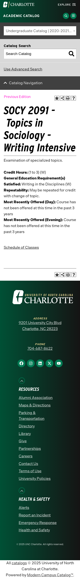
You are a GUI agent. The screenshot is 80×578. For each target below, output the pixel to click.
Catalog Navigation (25, 83)
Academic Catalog (21, 16)
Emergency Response (38, 523)
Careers (26, 456)
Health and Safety (34, 530)
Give (23, 441)
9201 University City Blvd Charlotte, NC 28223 (40, 326)
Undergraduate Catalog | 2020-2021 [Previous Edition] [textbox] (41, 31)
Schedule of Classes (21, 247)
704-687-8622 (40, 348)
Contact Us (28, 463)
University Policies (35, 478)
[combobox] (40, 30)
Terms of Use (30, 471)
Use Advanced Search (23, 69)
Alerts (24, 507)
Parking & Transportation (31, 416)
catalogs (19, 563)
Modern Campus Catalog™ (50, 575)
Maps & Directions (35, 405)
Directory (27, 426)
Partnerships (30, 448)
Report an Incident (35, 515)
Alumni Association (36, 397)
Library (25, 433)
